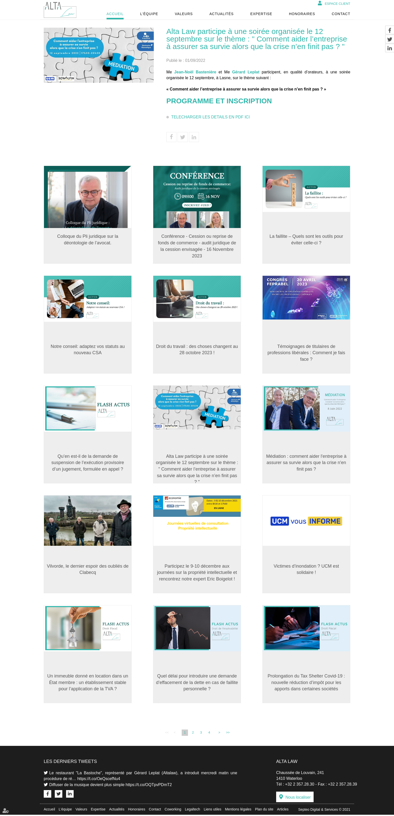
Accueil (115, 14)
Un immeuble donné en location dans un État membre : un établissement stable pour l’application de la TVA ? (87, 683)
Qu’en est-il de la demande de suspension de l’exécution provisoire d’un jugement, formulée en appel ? (87, 463)
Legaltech (192, 810)
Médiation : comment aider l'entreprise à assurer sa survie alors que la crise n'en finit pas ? (306, 463)
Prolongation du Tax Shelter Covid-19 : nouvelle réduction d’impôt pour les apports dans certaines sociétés (306, 683)
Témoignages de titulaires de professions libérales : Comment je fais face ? (306, 353)
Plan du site (264, 810)
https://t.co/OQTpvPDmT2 (149, 786)
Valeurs (184, 14)
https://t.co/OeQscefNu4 (98, 780)
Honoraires (302, 14)
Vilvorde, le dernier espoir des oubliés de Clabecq (88, 570)
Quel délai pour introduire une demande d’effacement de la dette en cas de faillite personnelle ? (197, 683)
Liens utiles (212, 810)
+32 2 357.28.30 (299, 785)
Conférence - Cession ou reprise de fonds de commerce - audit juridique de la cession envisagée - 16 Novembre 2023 (197, 246)
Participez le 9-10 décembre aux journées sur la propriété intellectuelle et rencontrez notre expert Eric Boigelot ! (197, 573)
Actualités (221, 14)
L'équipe (149, 14)
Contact (341, 14)
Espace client (337, 4)
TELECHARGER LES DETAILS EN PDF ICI (210, 117)
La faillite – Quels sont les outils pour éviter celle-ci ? (306, 239)
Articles (282, 810)
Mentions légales (238, 810)
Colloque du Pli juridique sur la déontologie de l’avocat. (87, 239)
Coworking (173, 810)
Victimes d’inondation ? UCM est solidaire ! (306, 570)
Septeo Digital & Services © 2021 (324, 811)
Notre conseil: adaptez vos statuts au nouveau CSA (88, 349)
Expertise (261, 14)
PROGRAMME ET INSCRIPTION (220, 101)
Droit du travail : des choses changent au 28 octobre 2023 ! (197, 349)
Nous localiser (298, 798)
